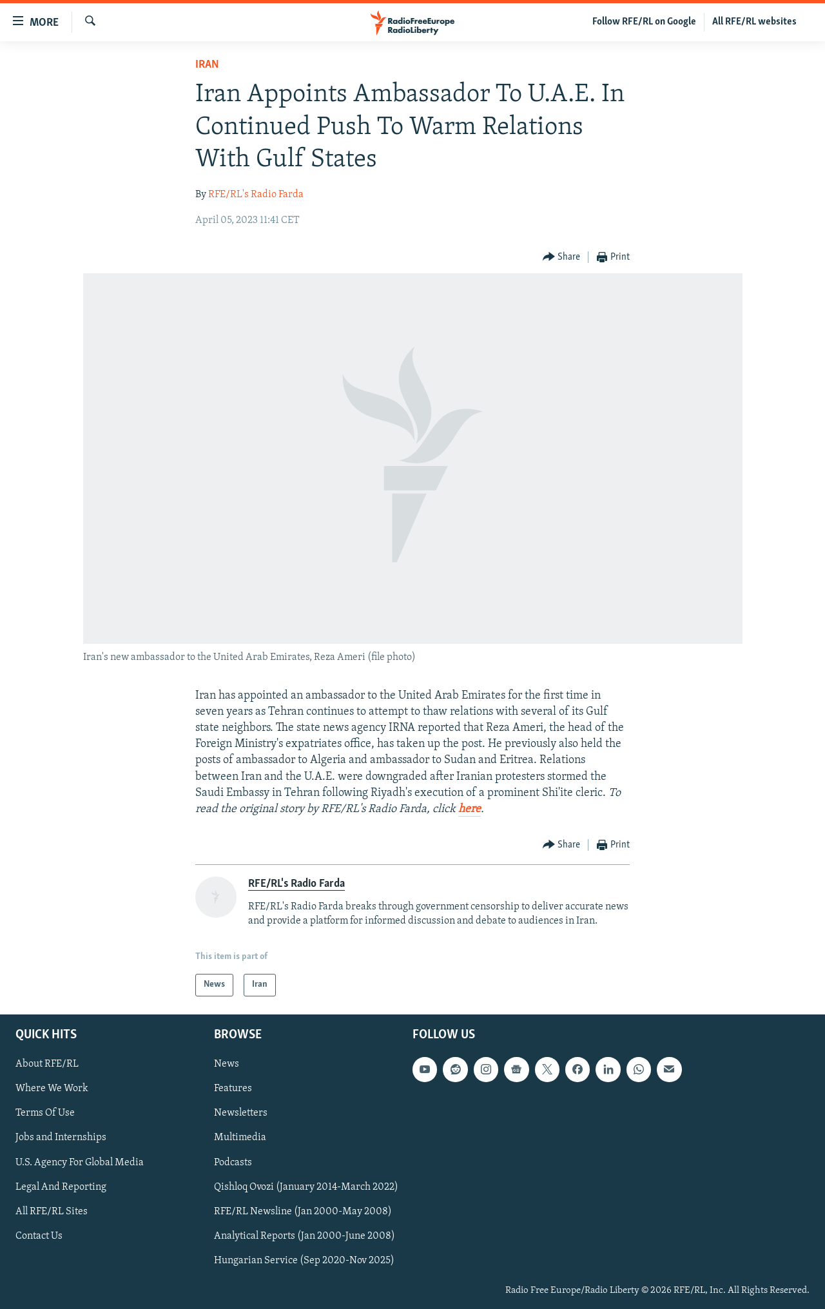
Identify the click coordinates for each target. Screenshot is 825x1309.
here (469, 809)
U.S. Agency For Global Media (79, 1162)
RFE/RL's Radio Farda (256, 194)
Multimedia (240, 1137)
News (226, 1064)
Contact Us (39, 1235)
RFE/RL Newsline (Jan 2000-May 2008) (303, 1211)
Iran (207, 65)
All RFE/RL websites (754, 22)
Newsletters (240, 1113)
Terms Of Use (45, 1113)
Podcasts (233, 1162)
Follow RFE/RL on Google (644, 22)
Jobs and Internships (60, 1137)
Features (233, 1088)
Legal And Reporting (60, 1186)
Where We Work (51, 1088)
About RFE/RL (47, 1064)
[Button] (562, 257)
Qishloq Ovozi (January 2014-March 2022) (306, 1186)
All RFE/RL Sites (51, 1211)
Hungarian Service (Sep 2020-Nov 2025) (304, 1260)
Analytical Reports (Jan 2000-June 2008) (304, 1235)
